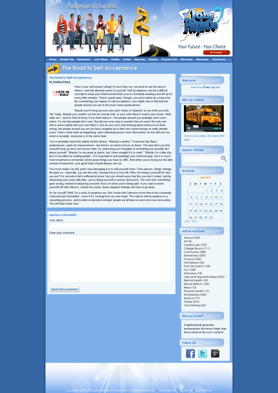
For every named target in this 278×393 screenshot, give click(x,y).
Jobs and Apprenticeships (200, 277)
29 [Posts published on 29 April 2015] (205, 217)
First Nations (191, 262)
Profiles (115, 59)
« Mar (187, 221)
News (187, 287)
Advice (188, 238)
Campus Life (192, 245)
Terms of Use (167, 390)
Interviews (190, 273)
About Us (185, 390)
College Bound (193, 248)
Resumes (140, 59)
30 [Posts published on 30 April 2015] (211, 217)
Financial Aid (169, 59)
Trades (127, 59)
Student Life (67, 59)
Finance (189, 259)
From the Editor (193, 266)
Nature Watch (193, 284)
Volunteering (192, 305)
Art (185, 241)
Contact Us (203, 390)
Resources (202, 59)
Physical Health (194, 291)
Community (219, 59)
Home (52, 59)
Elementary (84, 59)
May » (194, 221)
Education (187, 59)
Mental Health (193, 280)
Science (189, 298)
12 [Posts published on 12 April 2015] (190, 204)
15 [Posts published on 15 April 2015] (205, 204)
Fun (186, 269)
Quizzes (153, 59)
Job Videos (101, 59)
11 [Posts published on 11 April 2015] (221, 197)
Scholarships (191, 294)
